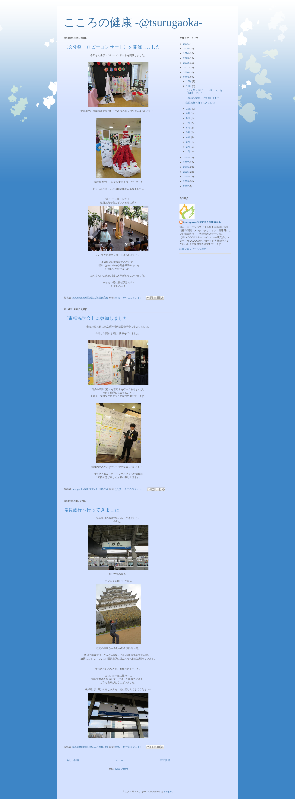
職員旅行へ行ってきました (91, 509)
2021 (186, 67)
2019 (186, 77)
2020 (186, 72)
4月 (188, 137)
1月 (188, 151)
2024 (186, 53)
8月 (188, 118)
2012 (186, 186)
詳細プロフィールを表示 (192, 248)
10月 (189, 108)
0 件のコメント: (132, 297)
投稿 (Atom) (121, 768)
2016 (186, 167)
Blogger (168, 791)
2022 (186, 62)
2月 (188, 146)
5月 (188, 132)
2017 (186, 162)
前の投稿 (165, 760)
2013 (186, 181)
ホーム (119, 760)
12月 (189, 81)
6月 (188, 127)
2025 (186, 48)
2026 (186, 43)
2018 (186, 157)
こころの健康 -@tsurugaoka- (133, 22)
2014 (186, 176)
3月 (188, 142)
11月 (189, 86)
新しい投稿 (73, 760)
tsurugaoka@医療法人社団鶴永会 (202, 222)
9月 (188, 113)
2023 (186, 58)
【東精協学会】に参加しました (96, 318)
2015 (186, 171)
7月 (188, 123)
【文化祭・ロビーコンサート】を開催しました (112, 47)
